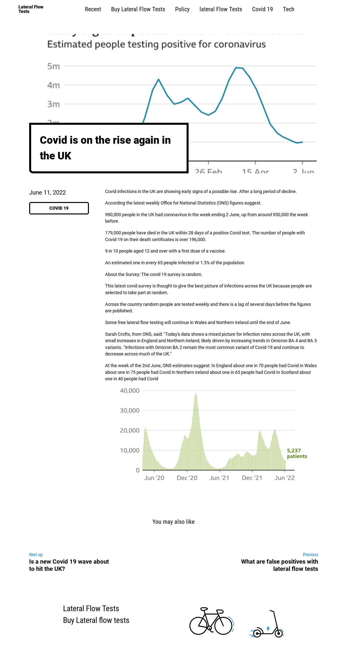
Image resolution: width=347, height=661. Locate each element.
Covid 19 (262, 9)
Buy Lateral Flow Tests (138, 9)
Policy (182, 9)
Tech (288, 9)
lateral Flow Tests (221, 9)
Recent (93, 9)
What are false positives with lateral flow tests (279, 565)
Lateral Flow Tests (91, 608)
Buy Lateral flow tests (96, 620)
